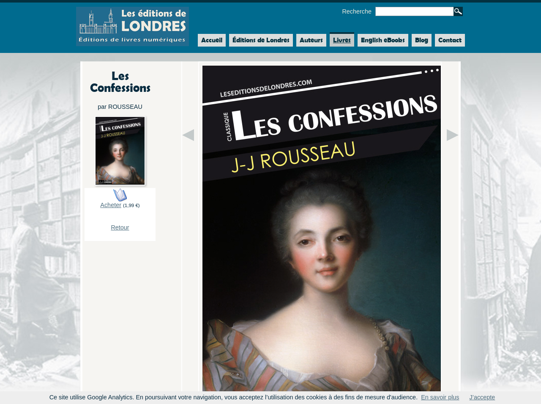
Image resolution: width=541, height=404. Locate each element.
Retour (120, 227)
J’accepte (482, 397)
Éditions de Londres (261, 40)
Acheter (110, 205)
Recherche (357, 11)
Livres (342, 40)
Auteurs (311, 40)
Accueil (210, 40)
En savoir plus (440, 397)
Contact (450, 40)
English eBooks (383, 40)
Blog (421, 40)
